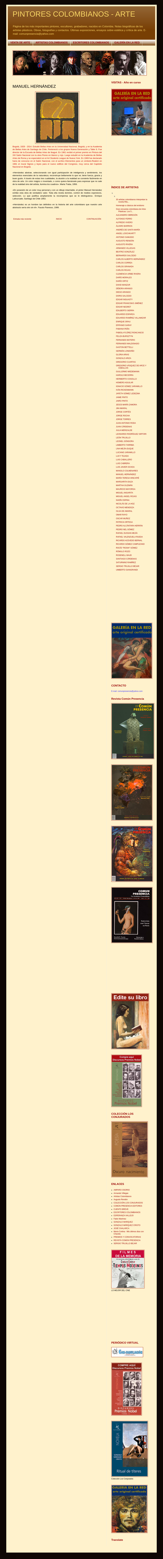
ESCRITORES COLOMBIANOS (91, 42)
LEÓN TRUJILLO (123, 438)
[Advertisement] (130, 160)
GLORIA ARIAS (122, 355)
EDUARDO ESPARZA (125, 314)
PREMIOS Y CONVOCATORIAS (127, 1237)
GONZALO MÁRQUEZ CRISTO (127, 1225)
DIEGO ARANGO (123, 292)
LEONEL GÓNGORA (125, 441)
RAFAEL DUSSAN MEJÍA (127, 533)
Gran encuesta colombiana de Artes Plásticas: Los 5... (131, 210)
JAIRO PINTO (122, 401)
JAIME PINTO (122, 397)
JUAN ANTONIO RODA (126, 423)
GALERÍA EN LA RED (127, 42)
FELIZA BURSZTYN (124, 336)
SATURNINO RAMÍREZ (126, 562)
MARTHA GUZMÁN (124, 485)
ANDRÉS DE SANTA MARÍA (128, 230)
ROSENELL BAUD (124, 555)
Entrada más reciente (22, 219)
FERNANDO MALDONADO (127, 344)
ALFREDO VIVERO (124, 222)
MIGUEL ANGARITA (124, 493)
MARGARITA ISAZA (124, 482)
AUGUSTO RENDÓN (125, 241)
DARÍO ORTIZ (122, 281)
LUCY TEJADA (122, 456)
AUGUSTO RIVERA (124, 244)
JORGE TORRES (123, 419)
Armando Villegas (121, 1193)
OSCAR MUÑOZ (123, 518)
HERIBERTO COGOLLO (126, 379)
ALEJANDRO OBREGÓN (126, 215)
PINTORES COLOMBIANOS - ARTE (74, 14)
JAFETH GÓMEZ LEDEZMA (128, 393)
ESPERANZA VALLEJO (124, 1215)
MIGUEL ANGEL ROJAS (126, 496)
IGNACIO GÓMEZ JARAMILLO (129, 386)
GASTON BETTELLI (124, 347)
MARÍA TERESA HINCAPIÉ (127, 478)
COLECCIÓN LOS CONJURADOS (128, 1203)
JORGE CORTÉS (123, 412)
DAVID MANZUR (123, 285)
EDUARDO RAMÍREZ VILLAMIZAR (131, 318)
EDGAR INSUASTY (124, 299)
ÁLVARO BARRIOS (124, 226)
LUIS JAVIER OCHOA (125, 467)
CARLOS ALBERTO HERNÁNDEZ (130, 259)
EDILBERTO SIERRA (125, 310)
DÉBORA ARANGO (124, 288)
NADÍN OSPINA (122, 500)
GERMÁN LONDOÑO (125, 351)
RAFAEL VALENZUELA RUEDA (129, 537)
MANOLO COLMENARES (127, 471)
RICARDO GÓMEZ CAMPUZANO (130, 544)
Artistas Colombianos (122, 1196)
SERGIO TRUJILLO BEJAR (125, 1243)
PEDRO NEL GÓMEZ (125, 529)
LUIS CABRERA (123, 463)
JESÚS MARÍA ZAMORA (126, 405)
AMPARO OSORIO (122, 1190)
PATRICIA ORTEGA (124, 522)
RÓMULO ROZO (123, 551)
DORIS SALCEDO (123, 296)
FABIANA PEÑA (122, 329)
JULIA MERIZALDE (124, 430)
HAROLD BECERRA (124, 375)
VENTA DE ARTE (20, 42)
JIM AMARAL (121, 408)
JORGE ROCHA (123, 416)
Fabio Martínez (120, 1219)
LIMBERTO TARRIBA (125, 445)
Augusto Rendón (121, 1199)
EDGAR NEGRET (123, 307)
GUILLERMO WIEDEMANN (127, 371)
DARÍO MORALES (124, 277)
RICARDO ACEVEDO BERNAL (129, 540)
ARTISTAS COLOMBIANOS (52, 42)
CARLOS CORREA (124, 263)
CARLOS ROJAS (123, 270)
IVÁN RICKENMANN (125, 390)
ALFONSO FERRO (124, 219)
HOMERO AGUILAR (124, 382)
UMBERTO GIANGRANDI (127, 570)
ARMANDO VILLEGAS (125, 248)
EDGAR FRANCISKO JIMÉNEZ (129, 303)
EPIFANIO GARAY (124, 325)
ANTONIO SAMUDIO (125, 237)
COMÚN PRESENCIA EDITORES (128, 1206)
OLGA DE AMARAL (124, 511)
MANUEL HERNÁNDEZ (126, 474)
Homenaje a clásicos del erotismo (130, 205)
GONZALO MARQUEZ (123, 1222)
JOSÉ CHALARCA (121, 1228)
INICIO (59, 219)
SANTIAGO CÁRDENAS (126, 559)
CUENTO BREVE (121, 1209)
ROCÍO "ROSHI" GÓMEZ (126, 548)
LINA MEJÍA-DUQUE (125, 449)
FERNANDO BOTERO (125, 340)
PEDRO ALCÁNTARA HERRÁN (129, 526)
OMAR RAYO (121, 515)
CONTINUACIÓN (94, 219)
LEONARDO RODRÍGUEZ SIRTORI (131, 434)
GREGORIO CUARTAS (126, 362)
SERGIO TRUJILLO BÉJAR (127, 566)
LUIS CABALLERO (124, 460)
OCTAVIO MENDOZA (125, 507)
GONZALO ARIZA (123, 358)
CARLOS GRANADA (125, 266)
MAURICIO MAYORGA (125, 489)
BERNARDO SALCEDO (126, 255)
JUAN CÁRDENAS (124, 427)
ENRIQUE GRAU (123, 322)
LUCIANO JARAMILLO (125, 452)
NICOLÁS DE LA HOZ (125, 504)
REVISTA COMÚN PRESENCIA (127, 1240)
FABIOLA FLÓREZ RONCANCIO (130, 333)
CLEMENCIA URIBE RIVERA (128, 274)
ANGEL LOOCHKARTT (126, 233)
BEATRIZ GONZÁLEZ (125, 252)
